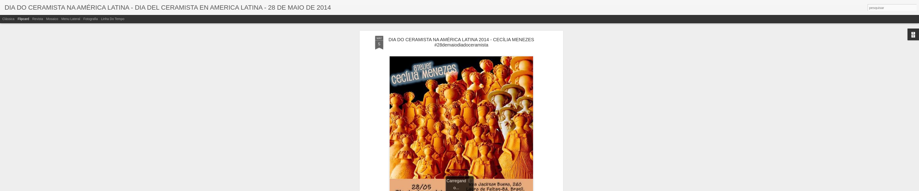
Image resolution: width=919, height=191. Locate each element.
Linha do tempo (113, 19)
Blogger (478, 188)
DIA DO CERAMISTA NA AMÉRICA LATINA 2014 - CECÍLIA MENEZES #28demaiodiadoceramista (461, 24)
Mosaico (52, 19)
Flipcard (23, 19)
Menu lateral (70, 19)
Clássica (8, 19)
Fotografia (90, 19)
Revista (37, 19)
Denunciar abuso (493, 188)
